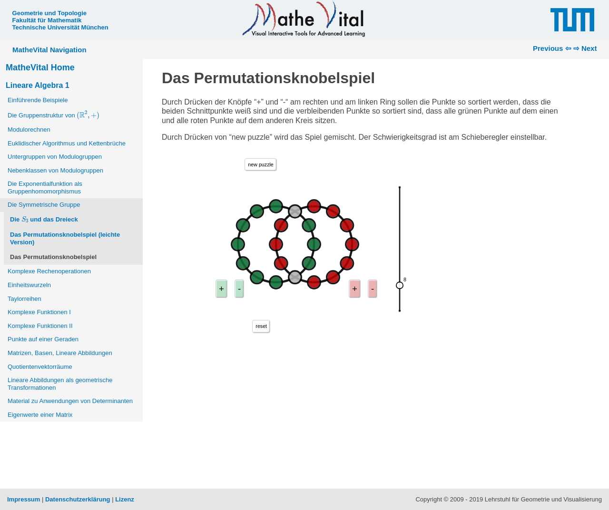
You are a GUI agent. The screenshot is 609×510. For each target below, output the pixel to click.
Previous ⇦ (552, 48)
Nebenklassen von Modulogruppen (55, 170)
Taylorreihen (24, 298)
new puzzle (260, 164)
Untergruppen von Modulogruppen (55, 156)
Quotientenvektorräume (40, 366)
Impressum (23, 499)
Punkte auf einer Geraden (43, 339)
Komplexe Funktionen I (39, 312)
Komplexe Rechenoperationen (49, 271)
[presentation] (88, 115)
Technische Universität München (60, 27)
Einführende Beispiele (38, 100)
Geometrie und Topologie (49, 13)
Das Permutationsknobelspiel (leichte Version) (65, 238)
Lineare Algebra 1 (37, 85)
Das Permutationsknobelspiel (53, 256)
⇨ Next (585, 48)
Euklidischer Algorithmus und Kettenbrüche (67, 143)
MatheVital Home (40, 67)
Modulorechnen (29, 129)
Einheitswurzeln (29, 285)
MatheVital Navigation (49, 50)
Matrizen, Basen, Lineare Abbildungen (60, 352)
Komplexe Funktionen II (40, 325)
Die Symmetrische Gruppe (44, 204)
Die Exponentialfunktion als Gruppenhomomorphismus (45, 187)
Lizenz (124, 499)
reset (261, 326)
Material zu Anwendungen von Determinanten (70, 400)
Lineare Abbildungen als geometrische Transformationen (60, 383)
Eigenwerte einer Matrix (40, 414)
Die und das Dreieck (44, 219)
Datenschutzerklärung (77, 499)
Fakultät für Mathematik (47, 20)
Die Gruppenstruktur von (54, 115)
